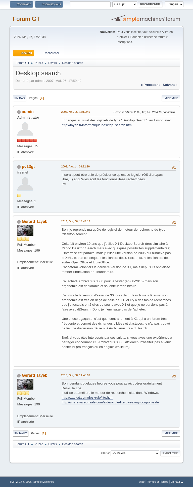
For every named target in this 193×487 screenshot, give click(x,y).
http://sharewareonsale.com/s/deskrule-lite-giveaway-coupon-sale (110, 402)
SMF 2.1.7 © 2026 (21, 481)
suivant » (170, 85)
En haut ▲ (177, 481)
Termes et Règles (157, 481)
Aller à (105, 453)
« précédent (150, 85)
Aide (142, 481)
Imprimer (171, 98)
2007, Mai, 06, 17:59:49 (75, 111)
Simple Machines (43, 481)
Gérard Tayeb (34, 221)
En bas (19, 98)
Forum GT (26, 18)
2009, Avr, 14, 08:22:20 (75, 166)
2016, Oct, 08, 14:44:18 (75, 221)
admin (28, 112)
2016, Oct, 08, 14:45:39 (75, 375)
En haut (20, 433)
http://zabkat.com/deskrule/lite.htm (87, 397)
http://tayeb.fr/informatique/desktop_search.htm (97, 125)
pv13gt (28, 166)
